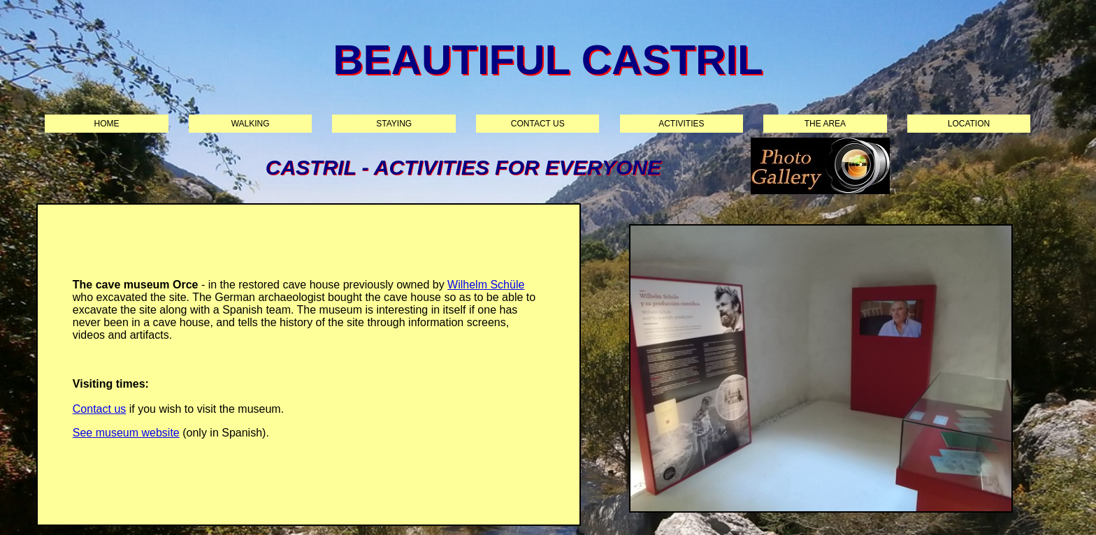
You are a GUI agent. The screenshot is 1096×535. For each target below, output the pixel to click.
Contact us (538, 124)
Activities (681, 124)
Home (107, 124)
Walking (250, 124)
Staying (394, 124)
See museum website (126, 433)
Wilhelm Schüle (485, 285)
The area (825, 124)
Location (969, 124)
